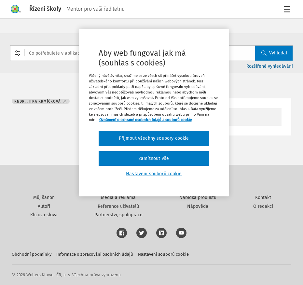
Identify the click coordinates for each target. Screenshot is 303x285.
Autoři (44, 206)
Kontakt (263, 197)
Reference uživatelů (118, 206)
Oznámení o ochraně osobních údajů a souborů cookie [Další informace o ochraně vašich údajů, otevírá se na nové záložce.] (145, 120)
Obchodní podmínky (31, 254)
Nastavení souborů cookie (163, 254)
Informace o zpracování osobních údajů (94, 254)
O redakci (263, 206)
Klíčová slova (44, 215)
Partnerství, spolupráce (118, 215)
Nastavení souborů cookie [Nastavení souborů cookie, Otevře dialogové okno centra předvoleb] (154, 174)
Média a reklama (118, 197)
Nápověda (197, 206)
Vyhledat (274, 53)
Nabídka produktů (197, 197)
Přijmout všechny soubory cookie (154, 138)
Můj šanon (44, 197)
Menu (288, 10)
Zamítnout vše (154, 158)
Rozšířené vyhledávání (269, 66)
